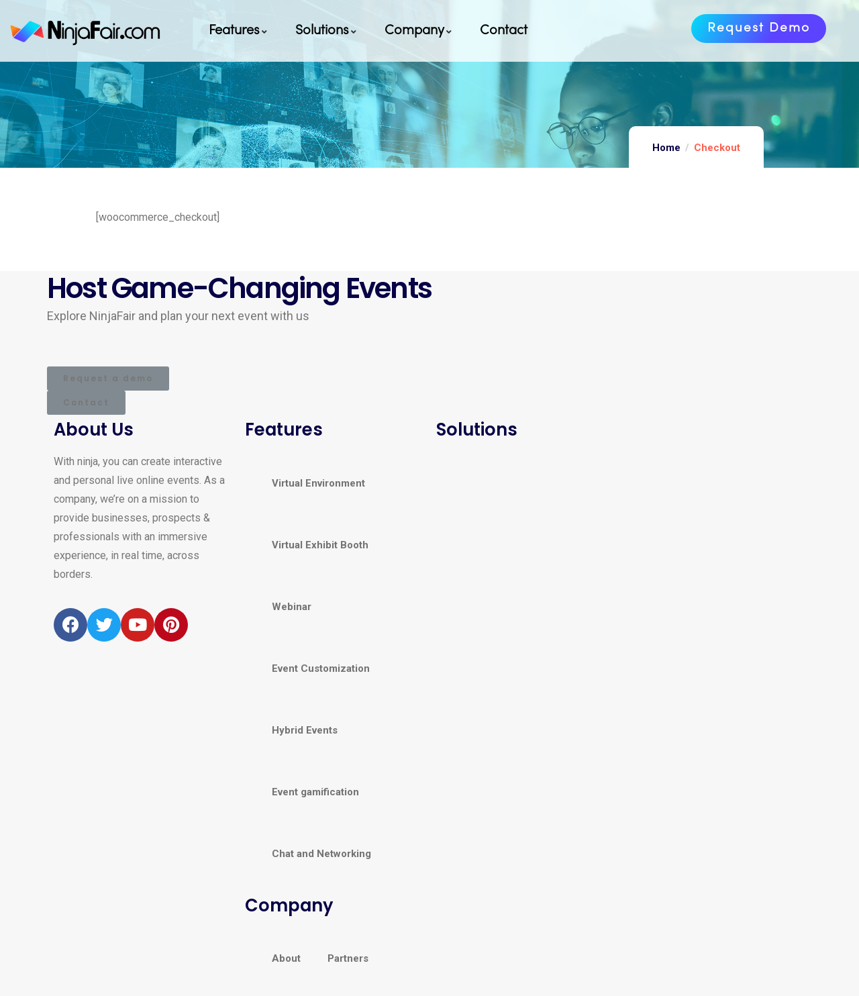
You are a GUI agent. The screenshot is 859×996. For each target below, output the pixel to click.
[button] (758, 28)
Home (666, 148)
